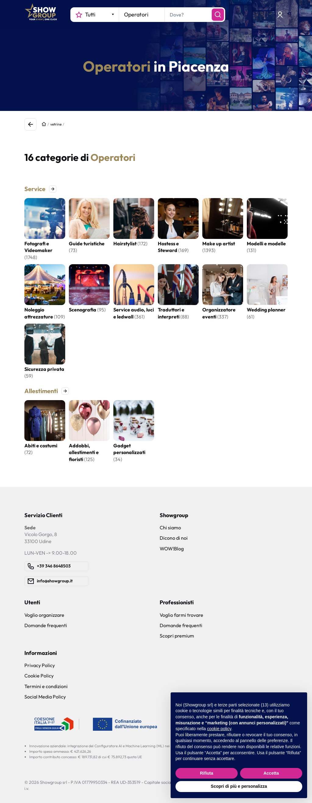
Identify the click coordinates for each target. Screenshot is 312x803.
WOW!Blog (172, 548)
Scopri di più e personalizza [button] (239, 786)
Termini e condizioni (46, 686)
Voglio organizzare (44, 615)
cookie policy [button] (219, 728)
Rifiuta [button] (206, 773)
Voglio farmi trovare (181, 615)
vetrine (56, 124)
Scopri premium (177, 636)
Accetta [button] (271, 773)
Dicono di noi (174, 538)
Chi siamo (170, 527)
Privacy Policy (39, 665)
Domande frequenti (45, 625)
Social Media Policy (45, 697)
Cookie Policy (39, 676)
